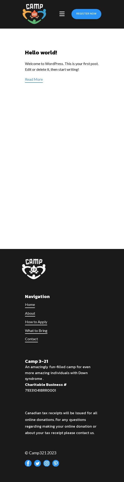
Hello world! (41, 52)
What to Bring (36, 330)
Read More (34, 79)
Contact (31, 339)
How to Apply (36, 321)
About (30, 313)
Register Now (86, 14)
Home (30, 304)
